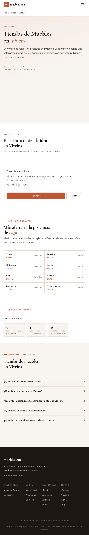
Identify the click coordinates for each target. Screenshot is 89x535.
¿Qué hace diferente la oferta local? (24, 410)
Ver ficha (36, 195)
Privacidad (31, 494)
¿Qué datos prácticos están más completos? (30, 420)
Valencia (46, 499)
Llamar (74, 195)
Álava (64, 499)
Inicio (6, 12)
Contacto (9, 494)
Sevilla (45, 504)
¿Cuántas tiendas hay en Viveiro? (23, 391)
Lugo (13, 12)
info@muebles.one (13, 475)
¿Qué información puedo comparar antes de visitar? (33, 401)
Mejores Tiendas (12, 490)
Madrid (45, 490)
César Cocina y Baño (18, 170)
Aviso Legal (31, 490)
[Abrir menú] (82, 4)
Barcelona (47, 494)
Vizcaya (65, 490)
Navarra (65, 494)
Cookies (30, 499)
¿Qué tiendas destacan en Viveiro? (24, 381)
